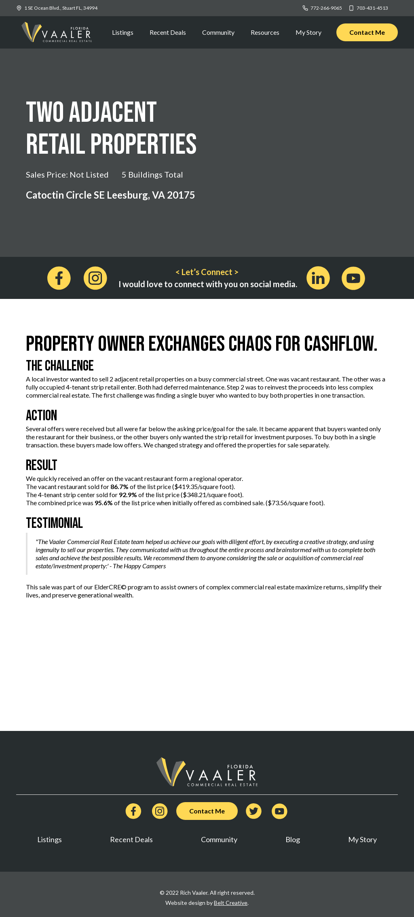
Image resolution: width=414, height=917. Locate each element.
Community (218, 32)
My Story (308, 32)
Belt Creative (230, 902)
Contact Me (367, 32)
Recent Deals (168, 32)
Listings (122, 32)
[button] (265, 32)
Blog (292, 839)
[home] (56, 32)
